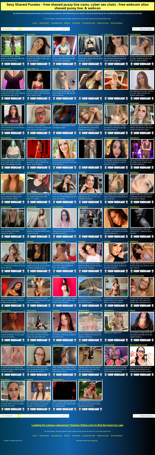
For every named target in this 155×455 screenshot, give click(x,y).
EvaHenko (30, 235)
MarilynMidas (134, 101)
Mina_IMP (55, 68)
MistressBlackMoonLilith (138, 336)
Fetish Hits (94, 429)
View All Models (7, 29)
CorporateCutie (6, 34)
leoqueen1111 (109, 302)
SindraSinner (31, 168)
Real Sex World (44, 23)
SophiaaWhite (83, 101)
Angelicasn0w (31, 202)
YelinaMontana (109, 269)
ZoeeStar (55, 168)
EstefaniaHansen (84, 369)
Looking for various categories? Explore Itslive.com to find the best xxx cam (77, 413)
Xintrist (132, 302)
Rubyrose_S (82, 269)
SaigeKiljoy (5, 101)
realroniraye (56, 135)
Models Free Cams (103, 23)
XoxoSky (107, 235)
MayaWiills (56, 269)
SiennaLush (31, 101)
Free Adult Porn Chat (88, 23)
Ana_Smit (81, 135)
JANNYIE (30, 369)
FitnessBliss (31, 34)
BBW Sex (67, 23)
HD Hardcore (76, 23)
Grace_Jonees (109, 202)
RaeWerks (56, 302)
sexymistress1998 (110, 168)
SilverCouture (109, 68)
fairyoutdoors (5, 369)
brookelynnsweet (58, 101)
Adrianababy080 (84, 68)
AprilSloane (134, 235)
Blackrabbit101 (83, 34)
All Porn (35, 23)
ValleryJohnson (57, 336)
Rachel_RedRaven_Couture (139, 68)
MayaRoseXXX (6, 202)
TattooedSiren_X (58, 369)
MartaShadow (134, 202)
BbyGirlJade (31, 269)
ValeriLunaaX (5, 269)
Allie (2, 168)
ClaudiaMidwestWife (137, 269)
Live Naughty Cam (56, 23)
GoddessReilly (109, 336)
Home (135, 29)
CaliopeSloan (31, 135)
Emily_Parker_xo (33, 68)
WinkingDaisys (6, 135)
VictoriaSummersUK (111, 135)
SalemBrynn (134, 168)
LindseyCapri (108, 34)
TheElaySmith (6, 68)
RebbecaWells (83, 202)
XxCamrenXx (56, 34)
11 (55, 29)
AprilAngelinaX (135, 34)
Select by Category (146, 29)
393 (64, 29)
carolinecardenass (58, 235)
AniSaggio (82, 235)
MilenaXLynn (134, 135)
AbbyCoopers (31, 302)
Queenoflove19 (6, 235)
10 (51, 29)
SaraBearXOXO (83, 302)
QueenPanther (6, 336)
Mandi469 (81, 168)
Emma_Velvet (5, 302)
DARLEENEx (82, 336)
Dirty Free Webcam (116, 23)
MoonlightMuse (57, 202)
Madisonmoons (109, 101)
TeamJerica (31, 336)
